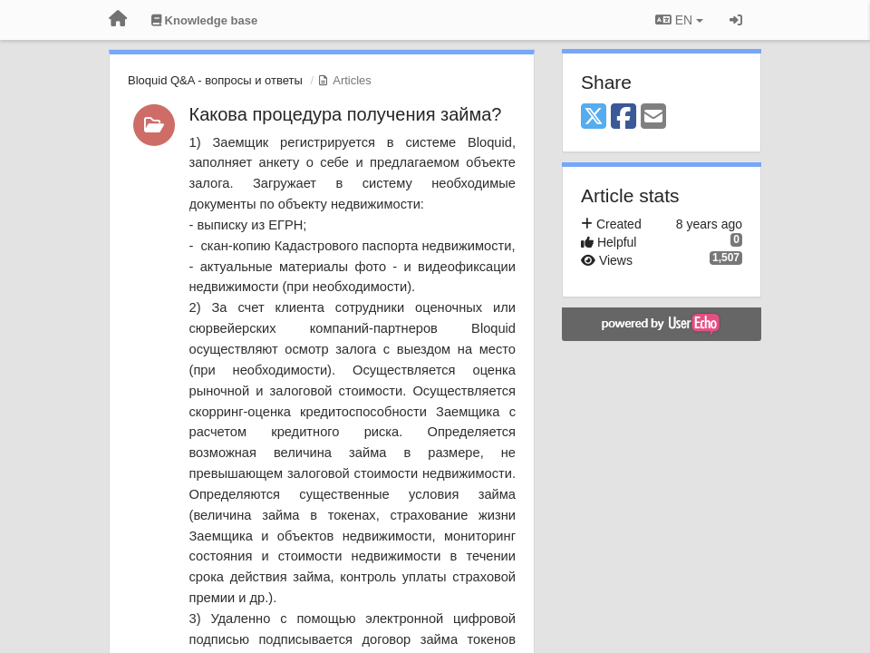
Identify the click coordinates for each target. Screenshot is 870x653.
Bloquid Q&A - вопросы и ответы (215, 80)
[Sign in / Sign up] (736, 20)
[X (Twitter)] (593, 117)
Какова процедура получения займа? (345, 114)
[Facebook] (623, 117)
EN (679, 20)
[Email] (653, 117)
